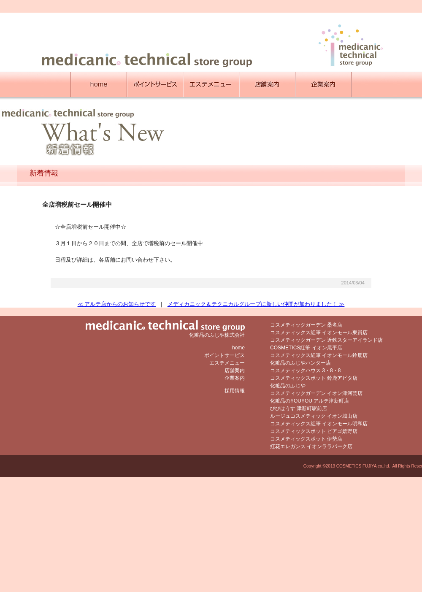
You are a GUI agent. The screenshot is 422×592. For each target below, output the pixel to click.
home (238, 348)
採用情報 (235, 391)
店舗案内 (235, 370)
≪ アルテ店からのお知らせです (117, 304)
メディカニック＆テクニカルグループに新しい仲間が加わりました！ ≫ (256, 304)
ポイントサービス (224, 355)
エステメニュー (227, 363)
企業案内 (235, 378)
